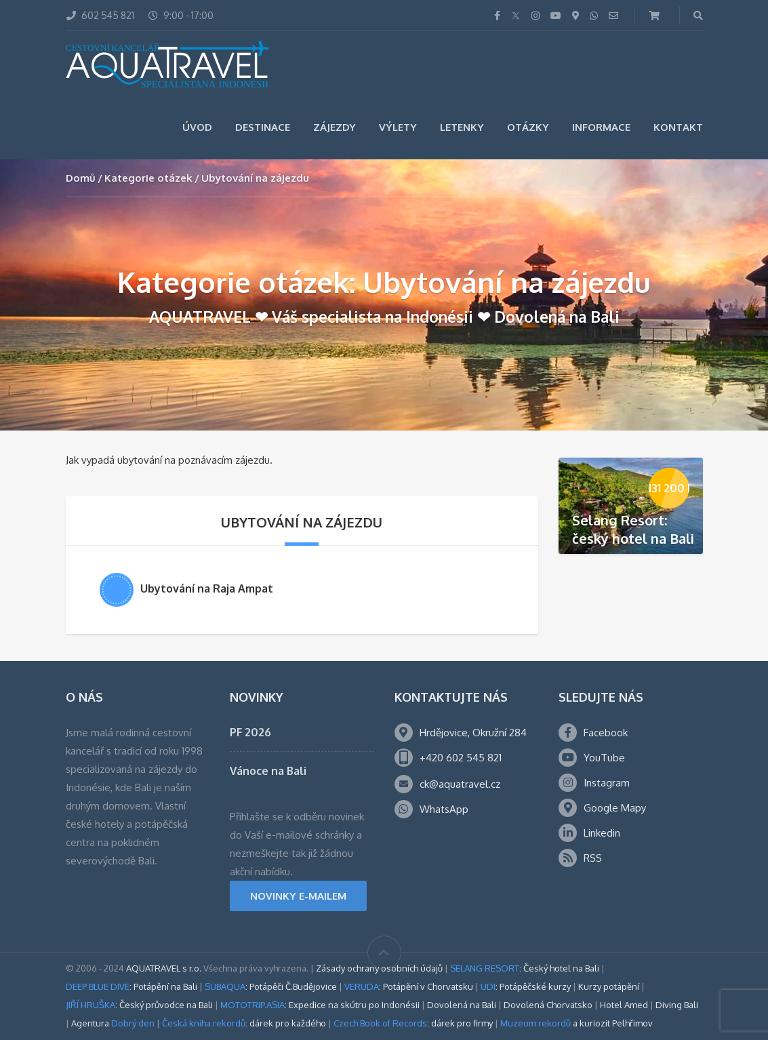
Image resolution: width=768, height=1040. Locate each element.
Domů (81, 178)
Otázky (528, 127)
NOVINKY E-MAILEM (298, 895)
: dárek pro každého (244, 1023)
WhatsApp (444, 809)
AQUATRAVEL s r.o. (163, 968)
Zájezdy (334, 127)
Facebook (606, 732)
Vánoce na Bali (268, 771)
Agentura (113, 1023)
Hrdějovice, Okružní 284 (473, 732)
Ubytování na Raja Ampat (206, 588)
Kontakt (678, 127)
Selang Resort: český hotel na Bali (633, 529)
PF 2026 (250, 732)
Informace (601, 127)
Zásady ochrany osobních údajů (379, 968)
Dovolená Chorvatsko (548, 1004)
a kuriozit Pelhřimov (576, 1023)
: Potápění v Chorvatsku (408, 986)
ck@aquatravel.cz (460, 784)
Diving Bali (676, 1004)
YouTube (604, 757)
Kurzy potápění (608, 986)
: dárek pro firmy (413, 1023)
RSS (593, 858)
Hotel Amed (624, 1004)
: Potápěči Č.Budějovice (271, 986)
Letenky (462, 127)
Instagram (607, 782)
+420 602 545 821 (461, 757)
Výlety (398, 127)
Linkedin (602, 832)
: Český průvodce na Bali (139, 1004)
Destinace (262, 127)
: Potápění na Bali (131, 986)
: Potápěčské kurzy (526, 986)
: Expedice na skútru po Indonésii (320, 1004)
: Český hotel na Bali (524, 968)
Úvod (197, 127)
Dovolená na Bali (461, 1004)
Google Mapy (615, 807)
